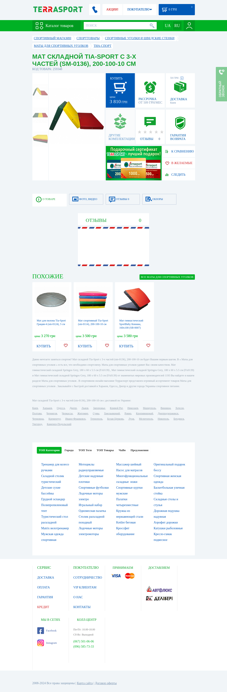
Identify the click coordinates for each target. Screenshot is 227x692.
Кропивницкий (144, 413)
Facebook (47, 630)
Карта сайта (85, 683)
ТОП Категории (49, 450)
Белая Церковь (115, 418)
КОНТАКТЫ (82, 607)
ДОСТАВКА (45, 577)
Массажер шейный (129, 464)
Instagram (47, 643)
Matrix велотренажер (55, 528)
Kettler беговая (126, 522)
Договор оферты (106, 683)
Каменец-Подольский (59, 424)
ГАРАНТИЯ (45, 597)
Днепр (73, 408)
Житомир (82, 413)
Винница (165, 408)
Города (69, 450)
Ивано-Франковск (75, 418)
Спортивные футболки (94, 487)
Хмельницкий (112, 413)
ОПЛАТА (43, 587)
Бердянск (179, 418)
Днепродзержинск (168, 413)
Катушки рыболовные (168, 528)
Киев (35, 408)
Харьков (47, 408)
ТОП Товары (105, 450)
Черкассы (67, 413)
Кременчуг (54, 418)
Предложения (139, 450)
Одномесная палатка (92, 511)
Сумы (96, 413)
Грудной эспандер (53, 499)
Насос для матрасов (129, 470)
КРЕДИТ (43, 607)
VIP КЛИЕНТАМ (85, 587)
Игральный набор (90, 505)
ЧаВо (122, 450)
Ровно (128, 413)
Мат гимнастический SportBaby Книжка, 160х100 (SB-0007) (131, 324)
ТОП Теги (85, 450)
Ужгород (37, 424)
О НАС (78, 597)
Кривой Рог (116, 408)
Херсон (179, 408)
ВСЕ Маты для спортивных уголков (167, 277)
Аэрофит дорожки (166, 522)
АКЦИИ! (112, 9)
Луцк (131, 418)
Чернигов (51, 413)
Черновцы (38, 418)
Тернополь (96, 418)
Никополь (163, 418)
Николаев (132, 408)
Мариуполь (149, 408)
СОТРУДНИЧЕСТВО (87, 577)
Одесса (61, 408)
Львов (84, 408)
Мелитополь (146, 418)
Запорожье (99, 408)
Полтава (37, 413)
